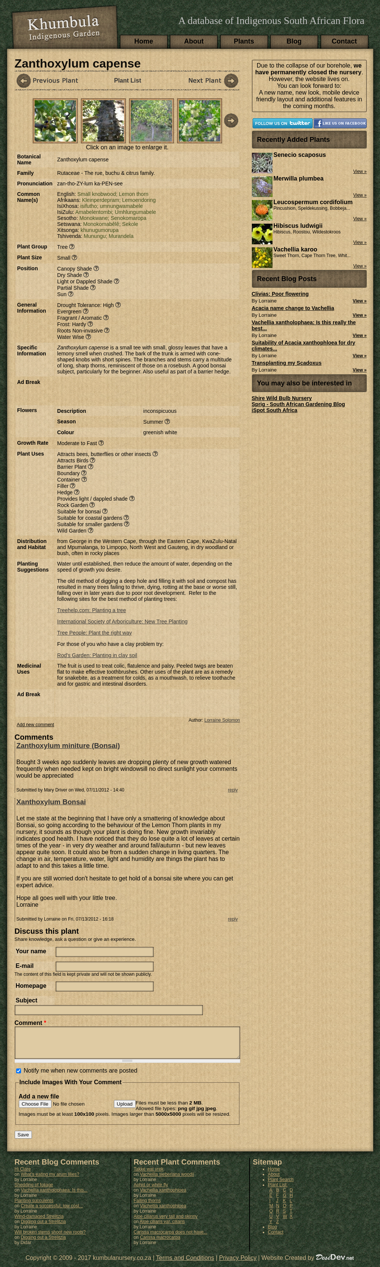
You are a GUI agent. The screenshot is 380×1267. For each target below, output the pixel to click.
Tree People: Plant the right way (94, 633)
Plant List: (278, 1190)
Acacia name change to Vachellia (293, 308)
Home (143, 41)
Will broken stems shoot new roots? (50, 1237)
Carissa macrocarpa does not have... (170, 1237)
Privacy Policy (238, 1263)
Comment (30, 1023)
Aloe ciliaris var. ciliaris (162, 1227)
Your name (31, 951)
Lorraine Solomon (222, 720)
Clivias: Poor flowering (280, 294)
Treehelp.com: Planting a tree (91, 610)
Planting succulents (34, 1206)
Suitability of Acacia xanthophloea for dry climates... (304, 346)
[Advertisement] (145, 390)
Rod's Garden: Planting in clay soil (97, 655)
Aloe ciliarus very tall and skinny (166, 1222)
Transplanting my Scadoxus (287, 363)
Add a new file (39, 1102)
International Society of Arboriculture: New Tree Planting (122, 621)
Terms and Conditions (185, 1263)
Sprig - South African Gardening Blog (298, 404)
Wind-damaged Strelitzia (39, 1222)
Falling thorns (147, 1206)
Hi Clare (23, 1174)
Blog (294, 41)
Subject (27, 1000)
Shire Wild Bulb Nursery (282, 398)
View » (359, 301)
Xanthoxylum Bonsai (51, 802)
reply (233, 790)
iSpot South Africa (275, 410)
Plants (244, 41)
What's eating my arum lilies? (50, 1180)
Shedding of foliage (34, 1190)
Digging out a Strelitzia (43, 1227)
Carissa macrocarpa (160, 1243)
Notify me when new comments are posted (80, 1076)
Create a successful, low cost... (52, 1211)
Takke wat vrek (149, 1174)
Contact (344, 41)
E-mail (25, 966)
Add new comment (35, 724)
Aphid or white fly (151, 1190)
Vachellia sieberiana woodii (167, 1180)
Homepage (31, 986)
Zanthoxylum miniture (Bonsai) (68, 745)
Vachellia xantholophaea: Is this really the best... (304, 325)
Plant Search (281, 1185)
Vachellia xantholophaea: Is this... (54, 1195)
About (194, 41)
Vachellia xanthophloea (163, 1195)
